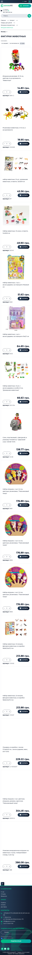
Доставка (4, 907)
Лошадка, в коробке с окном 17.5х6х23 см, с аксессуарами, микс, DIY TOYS (15, 749)
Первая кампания (8, 938)
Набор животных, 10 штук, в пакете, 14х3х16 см (15, 232)
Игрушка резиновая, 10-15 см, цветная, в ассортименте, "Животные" (13, 78)
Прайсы (3, 902)
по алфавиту (5, 43)
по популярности (14, 43)
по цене (22, 43)
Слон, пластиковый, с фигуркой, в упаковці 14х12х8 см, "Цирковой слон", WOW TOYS (15, 440)
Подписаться (16, 941)
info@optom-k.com (9, 921)
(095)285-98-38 (17, 913)
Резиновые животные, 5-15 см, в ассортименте (14, 129)
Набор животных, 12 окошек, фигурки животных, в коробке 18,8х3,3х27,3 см (14, 646)
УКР (26, 1)
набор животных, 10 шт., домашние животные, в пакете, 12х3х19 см (15, 180)
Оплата (3, 904)
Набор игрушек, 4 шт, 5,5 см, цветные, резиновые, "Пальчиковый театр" (16, 491)
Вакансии (4, 896)
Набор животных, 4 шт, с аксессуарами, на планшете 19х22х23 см (16, 285)
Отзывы (3, 894)
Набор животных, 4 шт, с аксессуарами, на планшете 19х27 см (16, 335)
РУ (23, 1)
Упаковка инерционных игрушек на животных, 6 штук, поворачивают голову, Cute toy (16, 853)
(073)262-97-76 (8, 913)
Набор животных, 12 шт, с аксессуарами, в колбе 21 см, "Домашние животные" (13, 388)
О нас (2, 892)
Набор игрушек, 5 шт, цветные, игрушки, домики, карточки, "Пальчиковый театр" (14, 801)
